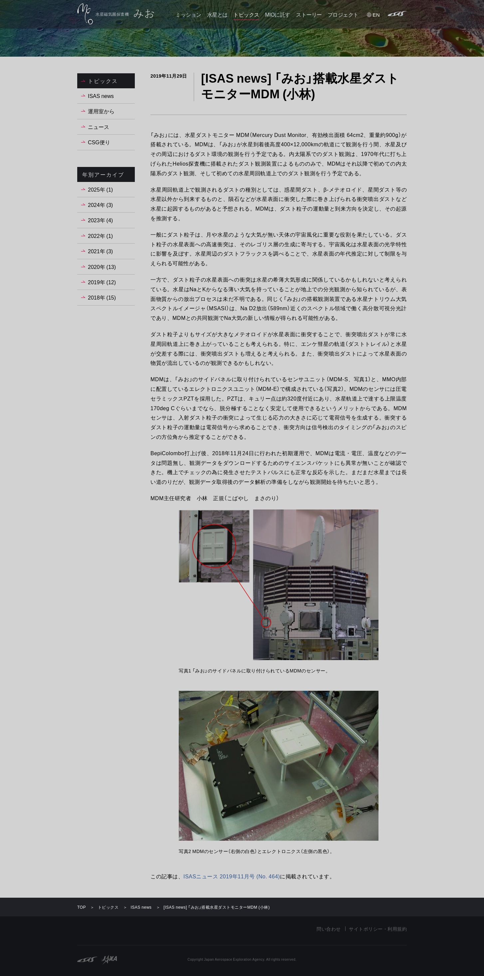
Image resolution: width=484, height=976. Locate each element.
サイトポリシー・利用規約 (378, 928)
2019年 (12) (102, 282)
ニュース (98, 127)
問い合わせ (329, 928)
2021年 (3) (100, 251)
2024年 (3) (100, 205)
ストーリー (309, 14)
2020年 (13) (102, 267)
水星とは (217, 14)
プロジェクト (343, 14)
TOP (81, 907)
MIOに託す (277, 14)
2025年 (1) (100, 189)
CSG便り (99, 142)
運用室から (101, 111)
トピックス (246, 14)
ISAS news (101, 96)
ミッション (188, 14)
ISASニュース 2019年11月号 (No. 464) (231, 876)
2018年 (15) (102, 297)
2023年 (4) (100, 220)
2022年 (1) (100, 236)
